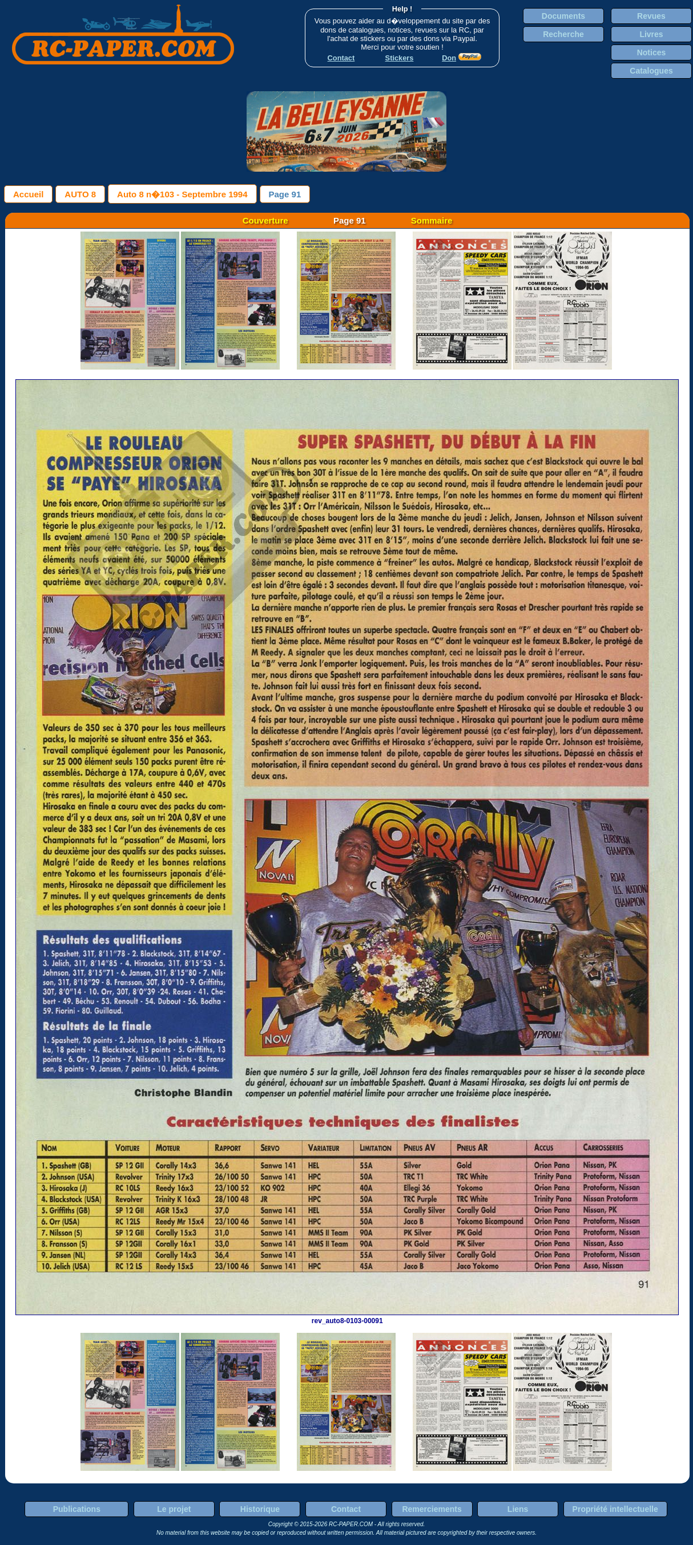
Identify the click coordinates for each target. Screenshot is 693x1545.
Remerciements (431, 1509)
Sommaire (432, 220)
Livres (651, 34)
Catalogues (651, 70)
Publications (76, 1509)
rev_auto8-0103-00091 (347, 1317)
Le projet (174, 1509)
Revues (651, 16)
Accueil (28, 194)
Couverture (265, 220)
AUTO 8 (80, 194)
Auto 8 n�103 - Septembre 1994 (182, 194)
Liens (518, 1509)
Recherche (563, 34)
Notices (651, 52)
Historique (260, 1509)
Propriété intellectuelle (615, 1509)
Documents (563, 16)
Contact (346, 1509)
